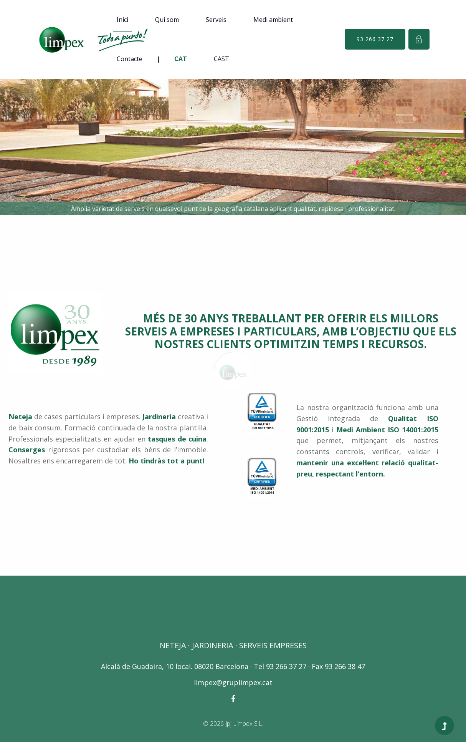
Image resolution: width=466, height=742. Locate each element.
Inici (122, 19)
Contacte (129, 59)
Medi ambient (273, 19)
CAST (221, 59)
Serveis (216, 19)
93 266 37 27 (375, 39)
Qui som (167, 19)
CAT (180, 59)
